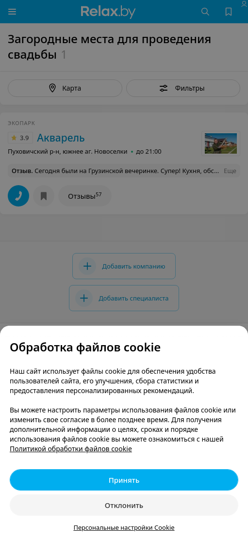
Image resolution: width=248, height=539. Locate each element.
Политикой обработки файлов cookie (71, 448)
